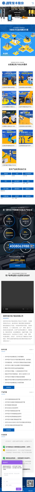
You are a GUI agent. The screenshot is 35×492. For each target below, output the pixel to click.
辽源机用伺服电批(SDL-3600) (10, 234)
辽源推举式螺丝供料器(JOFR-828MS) (12, 176)
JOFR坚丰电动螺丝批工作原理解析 (14, 392)
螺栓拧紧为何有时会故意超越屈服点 (14, 404)
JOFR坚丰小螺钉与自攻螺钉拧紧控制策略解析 (17, 401)
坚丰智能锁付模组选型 (11, 440)
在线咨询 (17, 277)
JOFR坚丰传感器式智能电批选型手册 (15, 437)
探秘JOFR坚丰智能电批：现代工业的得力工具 (17, 409)
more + (31, 385)
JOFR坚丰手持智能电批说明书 (13, 449)
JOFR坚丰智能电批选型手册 (12, 446)
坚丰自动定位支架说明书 (11, 443)
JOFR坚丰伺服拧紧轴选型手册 (13, 455)
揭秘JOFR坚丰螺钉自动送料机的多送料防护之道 (18, 415)
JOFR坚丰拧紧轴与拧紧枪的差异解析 (15, 412)
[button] (11, 20)
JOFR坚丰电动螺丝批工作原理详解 (14, 418)
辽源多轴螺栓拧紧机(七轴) (9, 195)
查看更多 (8, 423)
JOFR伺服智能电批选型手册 (12, 435)
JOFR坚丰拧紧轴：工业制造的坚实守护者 (16, 406)
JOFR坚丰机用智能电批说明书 (13, 452)
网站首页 (30, 489)
